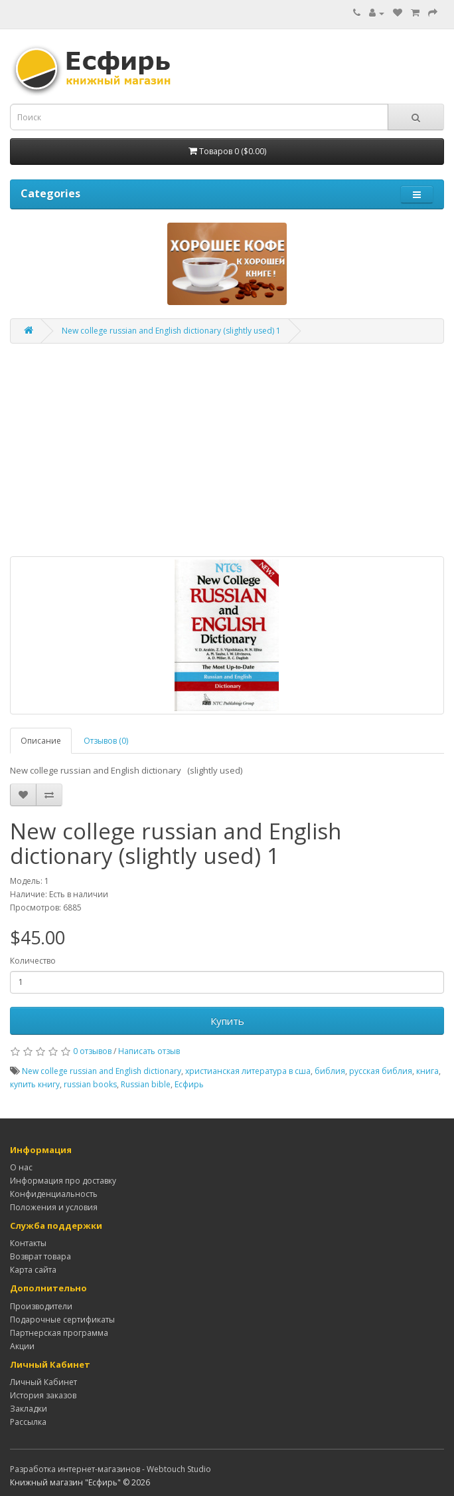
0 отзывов (92, 1051)
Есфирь (189, 1084)
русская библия (380, 1071)
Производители (41, 1306)
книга (427, 1071)
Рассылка (28, 1422)
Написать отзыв (149, 1051)
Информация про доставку (63, 1180)
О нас (21, 1167)
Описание (41, 740)
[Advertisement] (227, 450)
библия (330, 1071)
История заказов (43, 1395)
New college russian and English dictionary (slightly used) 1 (171, 330)
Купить (227, 1020)
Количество (33, 960)
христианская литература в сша (248, 1071)
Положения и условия (54, 1207)
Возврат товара (40, 1256)
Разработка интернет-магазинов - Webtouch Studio (110, 1469)
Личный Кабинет (43, 1382)
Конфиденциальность (54, 1194)
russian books (90, 1084)
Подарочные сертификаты (62, 1319)
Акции (22, 1346)
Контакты (28, 1243)
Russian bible (146, 1084)
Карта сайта (33, 1269)
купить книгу (35, 1084)
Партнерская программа (59, 1332)
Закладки (28, 1408)
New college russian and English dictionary (101, 1071)
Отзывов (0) (106, 740)
